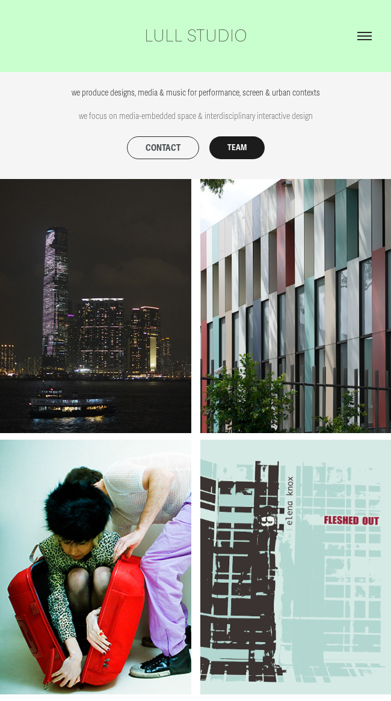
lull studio (195, 36)
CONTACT (163, 148)
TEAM (237, 148)
